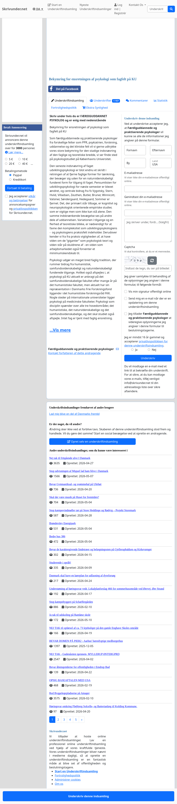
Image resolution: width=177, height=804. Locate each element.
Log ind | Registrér (120, 9)
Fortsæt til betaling (19, 188)
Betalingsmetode (16, 171)
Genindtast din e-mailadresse (143, 197)
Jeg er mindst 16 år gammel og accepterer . (146, 341)
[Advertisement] (110, 48)
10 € (25, 159)
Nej (154, 350)
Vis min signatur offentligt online (149, 291)
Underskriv (148, 358)
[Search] (157, 9)
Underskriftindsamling (67, 100)
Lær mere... (14, 152)
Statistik (161, 100)
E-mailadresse (133, 173)
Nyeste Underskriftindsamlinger (95, 7)
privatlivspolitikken (25, 209)
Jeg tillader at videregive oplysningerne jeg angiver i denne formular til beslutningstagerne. (149, 322)
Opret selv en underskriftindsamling (92, 441)
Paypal (17, 175)
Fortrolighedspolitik (64, 108)
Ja (136, 350)
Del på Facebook (63, 89)
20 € (12, 164)
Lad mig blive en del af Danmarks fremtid (74, 413)
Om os (59, 784)
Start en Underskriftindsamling (62, 7)
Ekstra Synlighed (95, 108)
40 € (25, 164)
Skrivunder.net (14, 9)
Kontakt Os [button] (136, 5)
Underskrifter (105, 101)
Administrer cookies (68, 780)
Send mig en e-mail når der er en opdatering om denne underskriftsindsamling (149, 303)
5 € (11, 159)
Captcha (129, 247)
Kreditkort (19, 179)
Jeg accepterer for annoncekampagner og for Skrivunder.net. (23, 204)
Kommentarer (137, 100)
